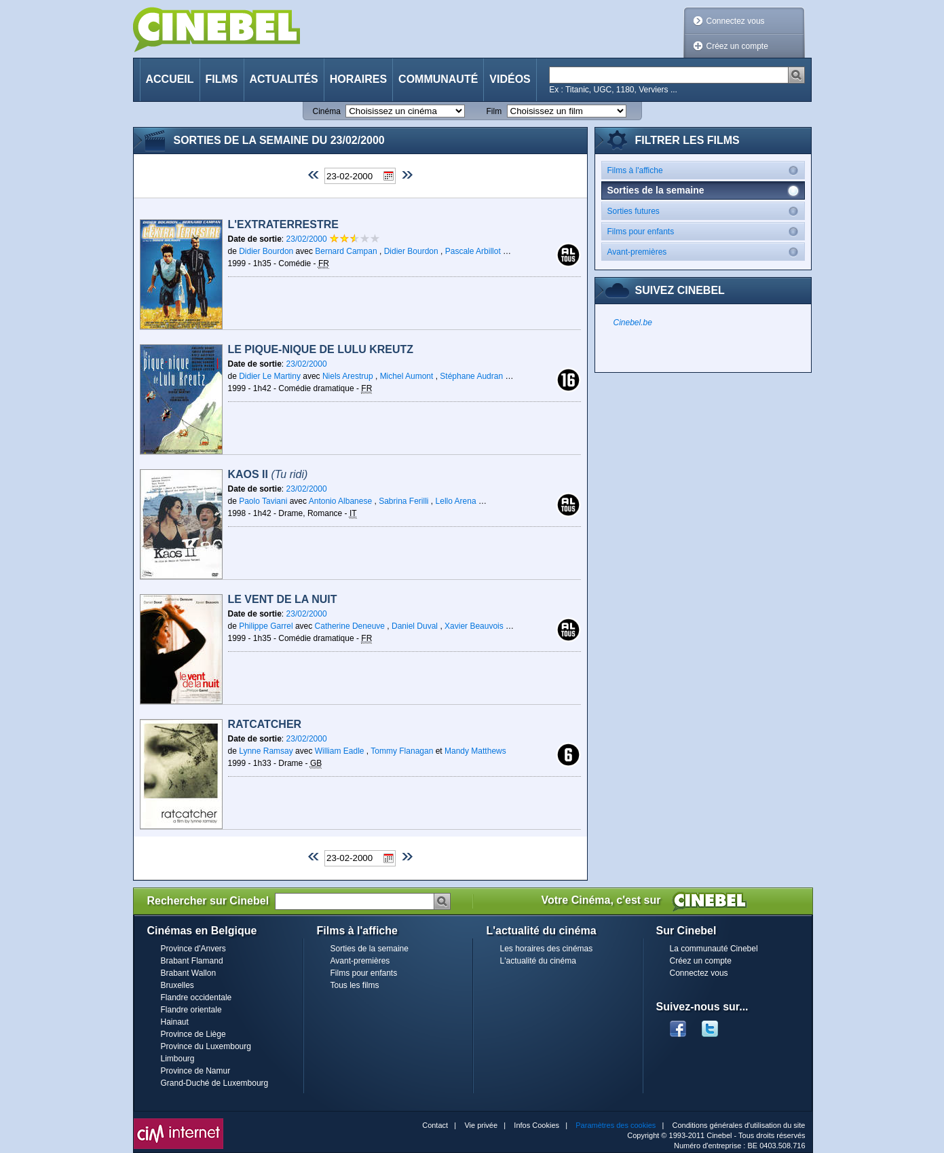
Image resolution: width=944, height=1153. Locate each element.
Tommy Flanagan (402, 751)
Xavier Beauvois (474, 626)
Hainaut (175, 1022)
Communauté (438, 79)
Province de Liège (193, 1034)
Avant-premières (705, 251)
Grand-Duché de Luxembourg (215, 1083)
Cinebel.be (632, 322)
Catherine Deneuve (350, 626)
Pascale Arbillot (473, 251)
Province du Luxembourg (206, 1046)
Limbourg (178, 1058)
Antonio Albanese (340, 501)
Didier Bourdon (266, 251)
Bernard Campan (346, 251)
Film (494, 111)
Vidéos (509, 79)
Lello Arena (456, 501)
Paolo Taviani (263, 501)
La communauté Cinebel (714, 948)
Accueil (170, 79)
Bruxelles (177, 985)
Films (222, 79)
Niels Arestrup (347, 376)
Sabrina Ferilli (403, 501)
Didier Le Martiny (270, 376)
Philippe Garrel (265, 626)
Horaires (358, 79)
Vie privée (480, 1125)
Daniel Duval (415, 626)
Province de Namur (196, 1071)
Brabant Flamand (192, 961)
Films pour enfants (705, 231)
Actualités (284, 79)
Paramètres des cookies (615, 1125)
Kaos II (268, 474)
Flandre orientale (191, 1009)
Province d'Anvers (193, 948)
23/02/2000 (307, 239)
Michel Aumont (407, 376)
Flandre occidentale (196, 997)
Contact (435, 1125)
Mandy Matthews (475, 751)
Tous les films (355, 985)
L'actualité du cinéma (538, 961)
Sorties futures (705, 210)
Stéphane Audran (471, 376)
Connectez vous (735, 21)
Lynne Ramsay (266, 751)
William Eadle (339, 751)
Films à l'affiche (705, 170)
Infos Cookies (536, 1125)
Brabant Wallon (188, 973)
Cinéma (327, 111)
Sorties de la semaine (370, 948)
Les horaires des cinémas (546, 948)
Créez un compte (737, 46)
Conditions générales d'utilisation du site (739, 1125)
